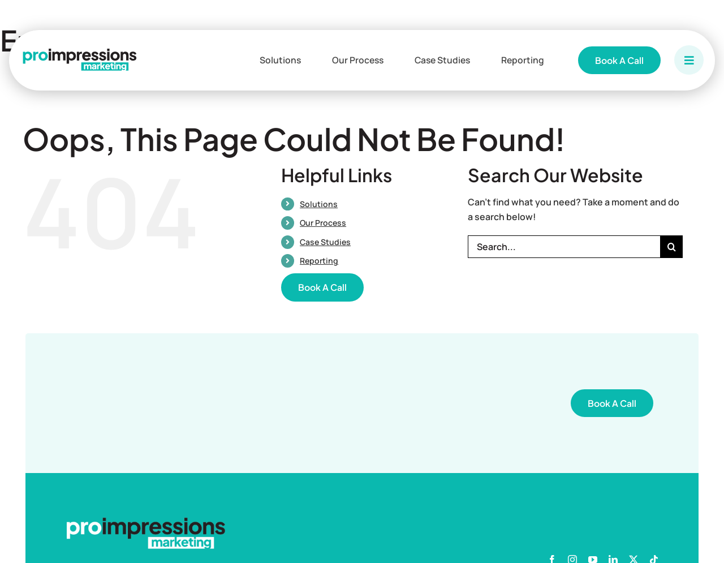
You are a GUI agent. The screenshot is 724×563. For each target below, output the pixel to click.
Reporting (319, 260)
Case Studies (325, 242)
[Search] (671, 246)
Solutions (319, 204)
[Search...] (564, 246)
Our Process (323, 222)
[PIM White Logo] (146, 521)
